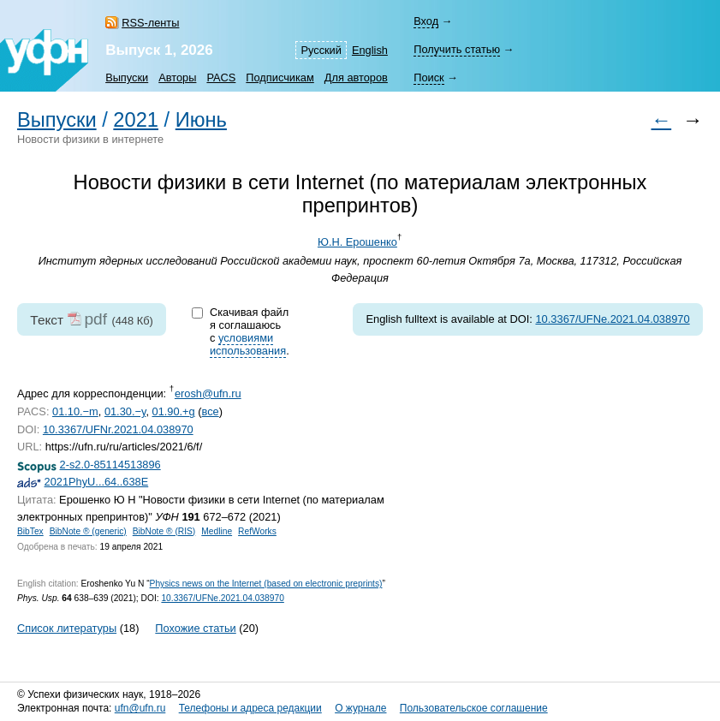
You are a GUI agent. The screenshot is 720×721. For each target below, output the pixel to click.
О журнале (360, 708)
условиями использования (248, 344)
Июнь (201, 120)
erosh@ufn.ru (208, 393)
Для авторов (356, 77)
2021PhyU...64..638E (97, 481)
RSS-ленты (150, 22)
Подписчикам (279, 77)
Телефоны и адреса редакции (250, 708)
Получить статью (457, 49)
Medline (216, 531)
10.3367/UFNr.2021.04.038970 (118, 429)
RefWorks (257, 531)
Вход (426, 21)
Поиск (428, 77)
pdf (95, 319)
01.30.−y (125, 411)
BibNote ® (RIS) (164, 531)
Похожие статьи (195, 628)
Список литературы (66, 628)
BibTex (30, 531)
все (210, 411)
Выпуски (126, 77)
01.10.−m (75, 411)
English (370, 50)
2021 (135, 120)
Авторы (177, 77)
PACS (220, 77)
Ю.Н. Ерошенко (357, 241)
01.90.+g (173, 411)
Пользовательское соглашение (474, 708)
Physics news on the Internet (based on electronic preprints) (266, 583)
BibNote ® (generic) (88, 531)
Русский (320, 50)
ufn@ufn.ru (140, 708)
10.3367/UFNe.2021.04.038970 (612, 319)
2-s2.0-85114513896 (110, 464)
